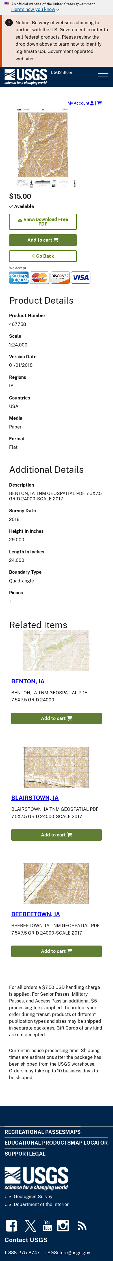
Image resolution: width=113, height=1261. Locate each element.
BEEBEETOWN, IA (35, 914)
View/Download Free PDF (43, 222)
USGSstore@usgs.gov (67, 1252)
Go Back (43, 256)
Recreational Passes (35, 1132)
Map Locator (89, 1143)
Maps (73, 1132)
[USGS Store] (51, 77)
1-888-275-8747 (22, 1252)
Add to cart (42, 240)
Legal (37, 1154)
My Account (81, 103)
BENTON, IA (28, 681)
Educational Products (38, 1143)
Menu (102, 76)
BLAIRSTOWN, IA (35, 797)
